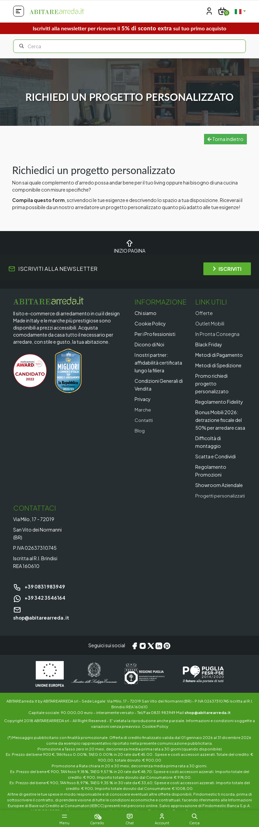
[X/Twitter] (151, 653)
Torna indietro (225, 139)
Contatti (144, 420)
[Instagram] (143, 653)
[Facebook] (135, 653)
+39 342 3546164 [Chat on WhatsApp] (39, 605)
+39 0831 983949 (39, 594)
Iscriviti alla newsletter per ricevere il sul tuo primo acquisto (129, 28)
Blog (140, 430)
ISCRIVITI (227, 268)
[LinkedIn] (159, 653)
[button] (197, 816)
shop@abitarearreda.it (207, 719)
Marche (143, 409)
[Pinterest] (167, 653)
